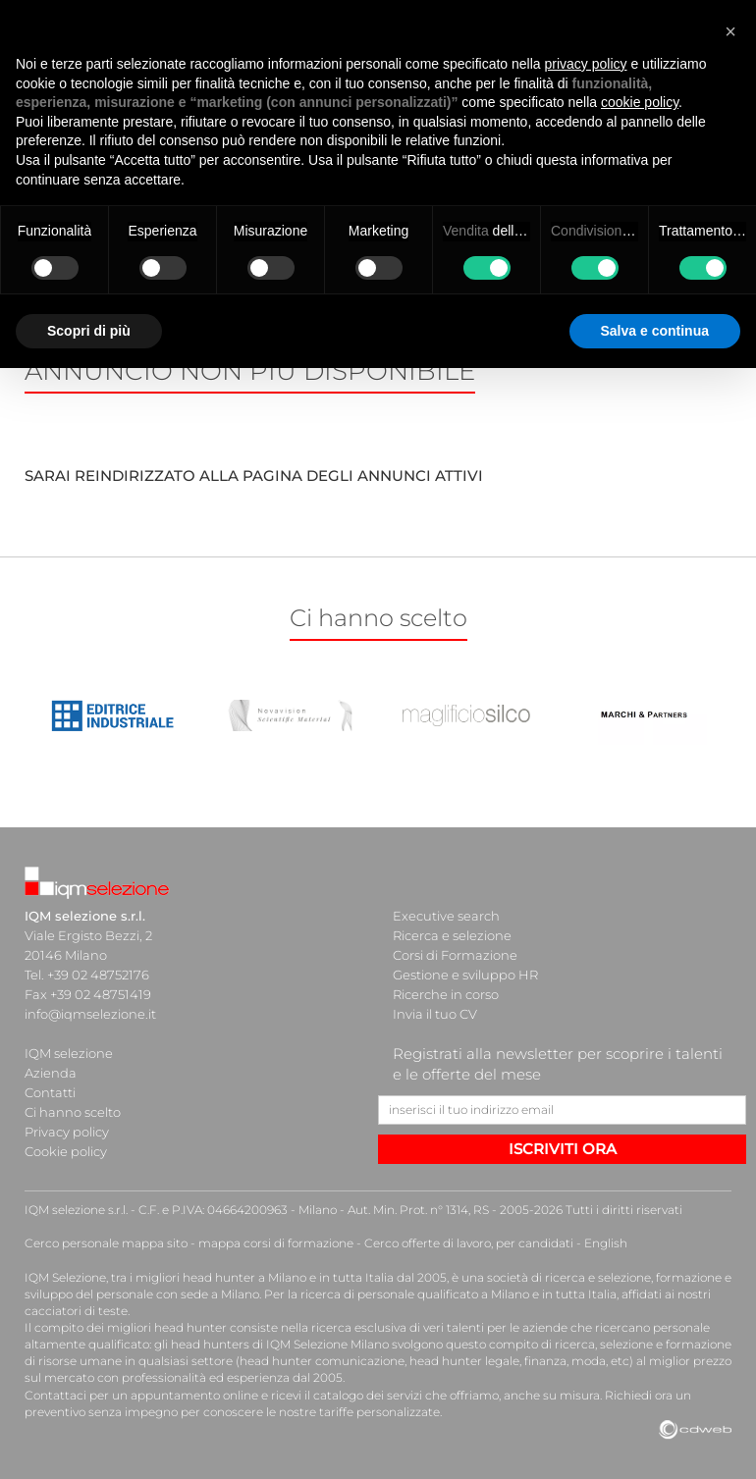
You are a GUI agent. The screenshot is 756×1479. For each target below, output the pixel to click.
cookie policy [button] (639, 102)
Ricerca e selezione (452, 935)
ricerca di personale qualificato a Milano (414, 1294)
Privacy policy (67, 1131)
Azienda (51, 1073)
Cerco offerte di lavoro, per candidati (468, 1243)
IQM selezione (69, 1053)
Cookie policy (66, 1151)
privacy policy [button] (586, 64)
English (605, 1243)
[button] (730, 31)
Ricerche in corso (446, 994)
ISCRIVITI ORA (563, 1148)
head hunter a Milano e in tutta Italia (288, 1277)
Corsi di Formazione (455, 955)
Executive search (446, 916)
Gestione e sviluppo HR (465, 974)
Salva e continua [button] (655, 331)
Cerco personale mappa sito (106, 1243)
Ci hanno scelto (73, 1112)
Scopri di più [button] (89, 331)
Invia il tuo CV (435, 1014)
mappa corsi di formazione (275, 1243)
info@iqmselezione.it (90, 1014)
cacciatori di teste (76, 1310)
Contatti (50, 1092)
